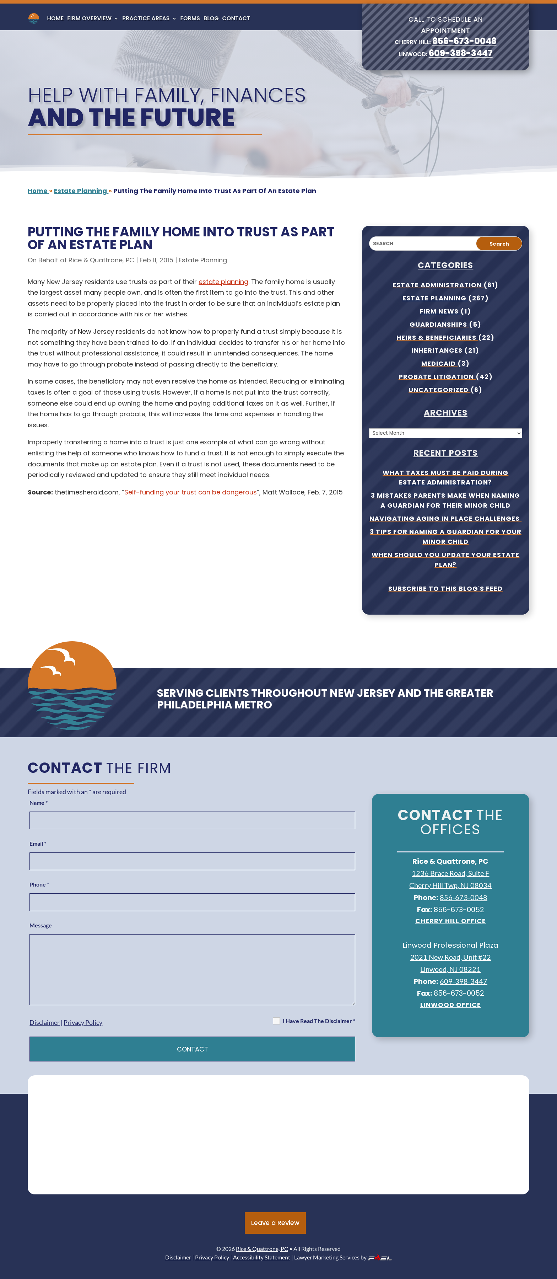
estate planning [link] (223, 281)
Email (37, 843)
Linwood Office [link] (450, 1004)
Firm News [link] (440, 311)
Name (38, 802)
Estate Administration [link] (438, 284)
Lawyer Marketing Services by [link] (343, 1257)
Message (40, 925)
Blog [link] (211, 18)
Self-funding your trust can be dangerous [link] (190, 492)
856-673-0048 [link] (464, 41)
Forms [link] (190, 18)
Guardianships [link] (439, 324)
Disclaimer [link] (44, 1022)
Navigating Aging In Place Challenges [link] (445, 518)
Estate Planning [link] (203, 260)
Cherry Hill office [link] (450, 920)
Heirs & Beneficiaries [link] (437, 337)
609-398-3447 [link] (461, 53)
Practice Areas (145, 18)
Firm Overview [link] (89, 18)
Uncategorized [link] (439, 389)
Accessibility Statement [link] (261, 1257)
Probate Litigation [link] (437, 376)
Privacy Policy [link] (83, 1022)
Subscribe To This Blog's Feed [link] (445, 588)
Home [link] (55, 18)
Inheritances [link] (438, 350)
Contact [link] (236, 18)
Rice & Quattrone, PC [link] (101, 260)
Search (499, 243)
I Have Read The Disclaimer (319, 1020)
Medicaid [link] (439, 363)
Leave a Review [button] (275, 1222)
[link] (34, 18)
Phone (39, 884)
